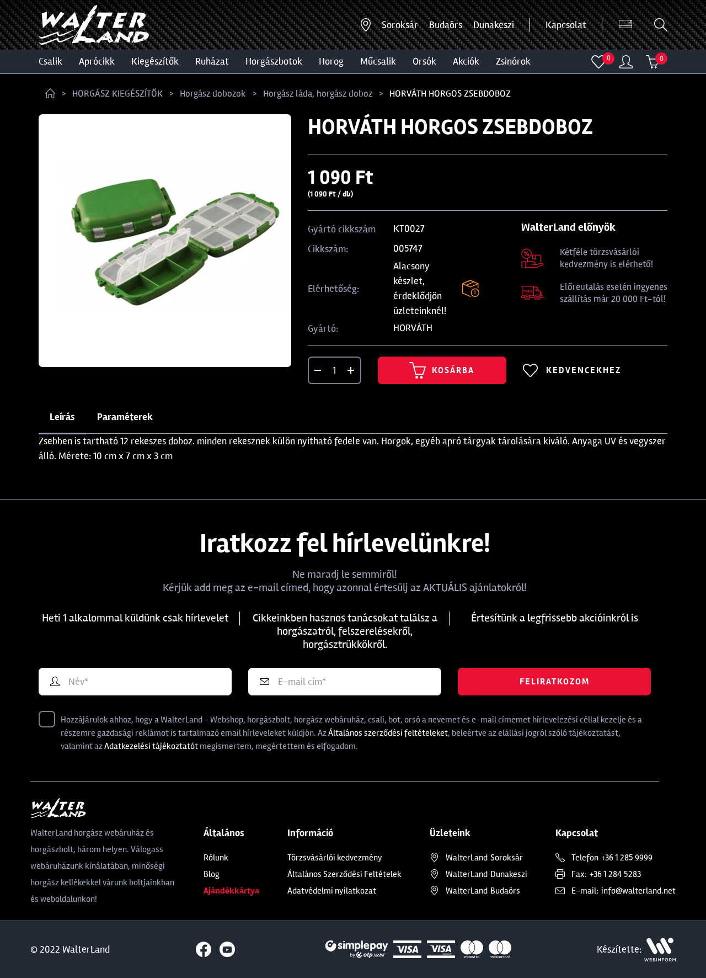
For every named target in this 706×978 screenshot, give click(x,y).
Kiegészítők (155, 61)
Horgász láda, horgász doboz (317, 93)
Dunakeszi (493, 25)
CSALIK (50, 61)
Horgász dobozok (213, 93)
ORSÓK (424, 61)
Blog (212, 874)
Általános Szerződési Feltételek (344, 874)
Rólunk (216, 857)
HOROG (331, 61)
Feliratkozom (555, 681)
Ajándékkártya (231, 890)
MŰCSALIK (378, 61)
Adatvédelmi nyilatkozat (331, 890)
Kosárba (441, 370)
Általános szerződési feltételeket (388, 732)
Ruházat (212, 61)
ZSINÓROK (513, 61)
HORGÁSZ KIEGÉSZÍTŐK (117, 93)
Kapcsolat (565, 25)
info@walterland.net (638, 890)
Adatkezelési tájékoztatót (151, 746)
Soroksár (400, 25)
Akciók (466, 61)
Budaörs (445, 25)
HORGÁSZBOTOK (273, 61)
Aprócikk (97, 61)
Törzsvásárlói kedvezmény (334, 857)
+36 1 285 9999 (626, 857)
